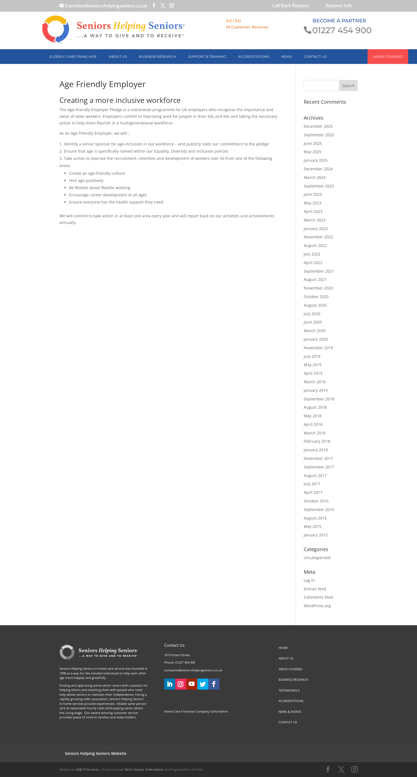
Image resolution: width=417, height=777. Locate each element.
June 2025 (313, 143)
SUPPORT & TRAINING (207, 56)
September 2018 (319, 398)
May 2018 (312, 415)
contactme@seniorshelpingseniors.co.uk (193, 670)
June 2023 (313, 194)
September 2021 (319, 271)
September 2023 (319, 186)
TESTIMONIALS (289, 690)
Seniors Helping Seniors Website (95, 753)
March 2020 (315, 330)
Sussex (139, 769)
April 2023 (313, 211)
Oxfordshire (154, 769)
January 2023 (316, 228)
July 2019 (312, 356)
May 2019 (312, 364)
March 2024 (315, 177)
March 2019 (315, 381)
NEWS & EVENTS (290, 712)
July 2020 (312, 313)
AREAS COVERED (388, 56)
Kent (128, 769)
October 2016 (316, 501)
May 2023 (312, 202)
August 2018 (315, 407)
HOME (283, 648)
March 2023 (315, 220)
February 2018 (317, 441)
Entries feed (315, 588)
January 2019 (316, 390)
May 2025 (312, 151)
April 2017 (313, 492)
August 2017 (315, 475)
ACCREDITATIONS (253, 56)
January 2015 (316, 535)
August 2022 (315, 245)
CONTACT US (315, 56)
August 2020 (315, 305)
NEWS (286, 56)
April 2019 (313, 373)
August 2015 (315, 518)
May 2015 (312, 526)
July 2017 (312, 483)
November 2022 (318, 236)
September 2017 (319, 467)
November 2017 (318, 458)
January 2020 (316, 339)
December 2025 (318, 126)
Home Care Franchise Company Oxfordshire (196, 711)
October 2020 (316, 296)
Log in (309, 580)
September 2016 (319, 509)
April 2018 (313, 424)
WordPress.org (317, 605)
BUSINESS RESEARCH (157, 56)
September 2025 (319, 134)
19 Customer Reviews (247, 27)
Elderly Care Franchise (73, 56)
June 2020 (313, 322)
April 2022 (313, 262)
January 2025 (316, 160)
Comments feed (318, 597)
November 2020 (318, 288)
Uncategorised (317, 557)
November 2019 (318, 347)
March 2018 (315, 433)
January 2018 (316, 449)
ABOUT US (118, 56)
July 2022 (312, 254)
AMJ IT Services (87, 769)
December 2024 (318, 168)
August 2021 (315, 279)
